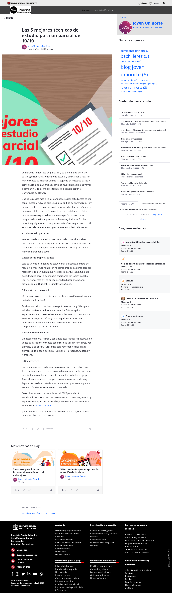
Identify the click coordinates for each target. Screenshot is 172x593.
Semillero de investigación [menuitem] (102, 542)
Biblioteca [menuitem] (59, 536)
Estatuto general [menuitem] (63, 575)
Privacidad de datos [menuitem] (64, 566)
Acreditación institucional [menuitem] (67, 584)
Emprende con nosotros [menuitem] (136, 543)
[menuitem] (86, 10)
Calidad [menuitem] (128, 579)
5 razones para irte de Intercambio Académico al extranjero (28, 472)
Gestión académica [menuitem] (64, 545)
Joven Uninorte (148, 23)
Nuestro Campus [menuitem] (98, 578)
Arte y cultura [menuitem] (131, 546)
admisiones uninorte (135, 50)
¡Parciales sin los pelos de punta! (134, 156)
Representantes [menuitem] (62, 548)
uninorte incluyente (131, 91)
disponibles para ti (45, 405)
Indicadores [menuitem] (130, 576)
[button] (164, 3)
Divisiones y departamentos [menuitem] (68, 530)
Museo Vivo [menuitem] (60, 551)
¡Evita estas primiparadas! (132, 139)
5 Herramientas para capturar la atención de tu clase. (79, 471)
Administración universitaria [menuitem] (138, 570)
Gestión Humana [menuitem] (133, 582)
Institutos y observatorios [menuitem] (67, 533)
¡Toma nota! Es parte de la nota (134, 183)
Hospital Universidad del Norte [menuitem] (139, 540)
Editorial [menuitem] (94, 536)
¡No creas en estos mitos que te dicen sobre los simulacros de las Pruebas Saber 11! (143, 147)
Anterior (145, 214)
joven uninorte (134, 87)
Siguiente (157, 214)
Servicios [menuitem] (129, 573)
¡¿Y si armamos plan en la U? (133, 112)
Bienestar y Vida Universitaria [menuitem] (69, 542)
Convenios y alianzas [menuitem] (99, 569)
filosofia (146, 80)
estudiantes (130, 80)
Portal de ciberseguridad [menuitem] (66, 569)
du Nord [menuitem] (129, 588)
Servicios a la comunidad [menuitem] (136, 549)
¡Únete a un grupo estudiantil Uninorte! (137, 191)
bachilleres (135, 56)
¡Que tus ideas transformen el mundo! (137, 165)
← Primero (132, 214)
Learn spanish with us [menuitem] (100, 572)
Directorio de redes (19, 580)
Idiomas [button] (143, 3)
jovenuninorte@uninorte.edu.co (148, 27)
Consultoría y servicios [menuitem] (135, 537)
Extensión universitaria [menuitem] (135, 534)
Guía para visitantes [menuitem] (99, 575)
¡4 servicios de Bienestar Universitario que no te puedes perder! (143, 130)
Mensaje (48, 428)
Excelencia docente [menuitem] (64, 539)
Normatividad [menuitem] (61, 572)
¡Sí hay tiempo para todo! (131, 174)
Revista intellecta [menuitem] (98, 539)
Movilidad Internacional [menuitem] (101, 566)
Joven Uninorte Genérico (39, 46)
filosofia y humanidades (133, 83)
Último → (144, 219)
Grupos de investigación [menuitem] (101, 530)
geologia (153, 83)
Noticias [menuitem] (94, 545)
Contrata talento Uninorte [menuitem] (137, 552)
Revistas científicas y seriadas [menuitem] (103, 533)
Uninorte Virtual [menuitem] (62, 554)
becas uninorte (131, 61)
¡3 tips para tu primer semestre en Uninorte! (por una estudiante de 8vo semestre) (143, 121)
